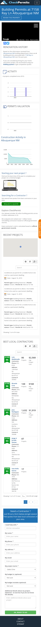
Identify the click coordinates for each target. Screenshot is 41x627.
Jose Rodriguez (15, 411)
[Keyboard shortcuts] (17, 40)
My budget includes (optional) (15, 583)
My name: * (9, 533)
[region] (20, 31)
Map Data (22, 40)
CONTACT (20, 621)
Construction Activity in (13, 139)
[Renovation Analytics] (10, 185)
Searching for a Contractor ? (14, 195)
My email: (8, 558)
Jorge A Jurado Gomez (14, 440)
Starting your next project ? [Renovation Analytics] (14, 173)
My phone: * (9, 541)
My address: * (10, 549)
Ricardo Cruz (14, 384)
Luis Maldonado (16, 358)
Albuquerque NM (9, 53)
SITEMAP (20, 624)
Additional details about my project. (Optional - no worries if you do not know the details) (19, 592)
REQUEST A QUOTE (11, 204)
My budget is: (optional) (13, 574)
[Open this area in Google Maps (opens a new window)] (6, 39)
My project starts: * (12, 566)
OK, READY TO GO (20, 612)
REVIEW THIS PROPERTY (11, 18)
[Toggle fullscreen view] (36, 25)
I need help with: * (11, 525)
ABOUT (20, 619)
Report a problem (34, 40)
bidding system (8, 64)
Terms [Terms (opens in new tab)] (27, 40)
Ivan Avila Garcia (15, 470)
